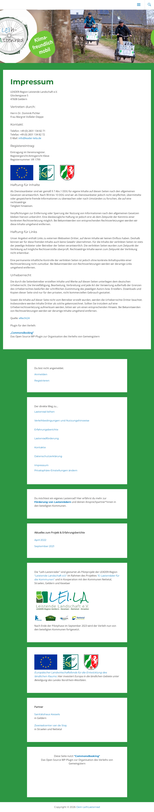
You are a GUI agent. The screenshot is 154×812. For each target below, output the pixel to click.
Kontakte (40, 447)
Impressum (41, 465)
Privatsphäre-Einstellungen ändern (55, 470)
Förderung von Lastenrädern (52, 502)
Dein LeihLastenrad (88, 807)
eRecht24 (24, 318)
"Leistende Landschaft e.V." (50, 575)
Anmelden (40, 374)
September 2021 (44, 546)
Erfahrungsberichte (46, 429)
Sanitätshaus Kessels (47, 714)
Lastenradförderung (46, 438)
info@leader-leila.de (29, 138)
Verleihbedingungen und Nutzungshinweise (61, 420)
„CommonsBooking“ (22, 332)
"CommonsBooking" (87, 756)
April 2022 (40, 540)
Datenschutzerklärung (48, 456)
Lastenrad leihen (44, 411)
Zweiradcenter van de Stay (50, 725)
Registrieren (41, 380)
